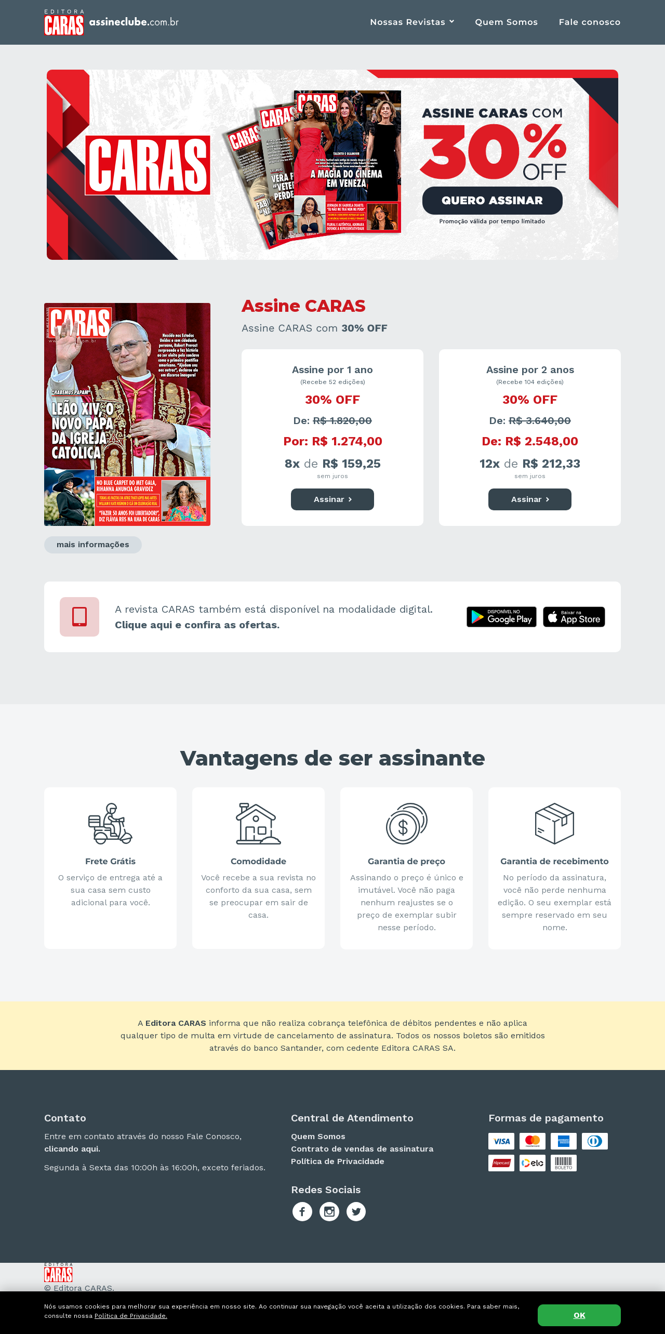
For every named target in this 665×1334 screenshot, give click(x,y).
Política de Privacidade (337, 1161)
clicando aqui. (72, 1149)
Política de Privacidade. (131, 1315)
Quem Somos (506, 23)
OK (580, 1315)
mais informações (93, 544)
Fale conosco (590, 23)
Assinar (333, 499)
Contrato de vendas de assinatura (362, 1149)
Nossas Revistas (407, 23)
